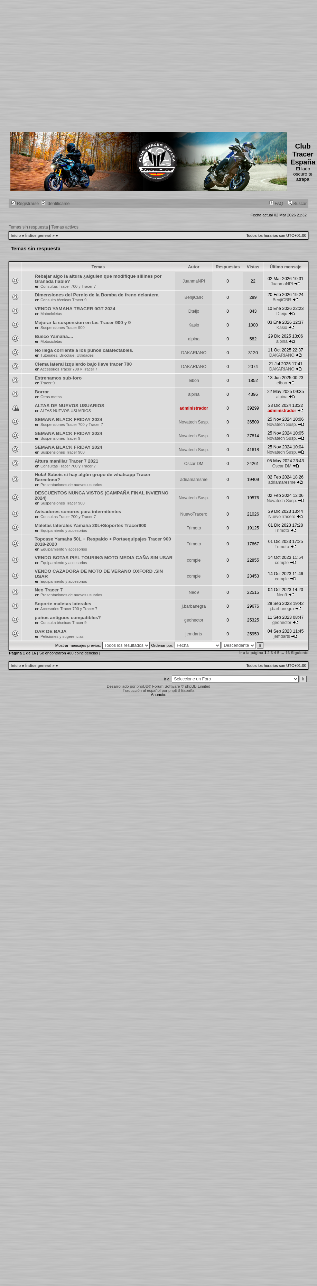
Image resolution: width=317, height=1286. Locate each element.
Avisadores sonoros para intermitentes (78, 511)
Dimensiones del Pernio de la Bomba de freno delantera (96, 294)
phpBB (142, 686)
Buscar (297, 203)
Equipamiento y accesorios (63, 530)
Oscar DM (194, 463)
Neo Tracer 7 (49, 589)
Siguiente (299, 653)
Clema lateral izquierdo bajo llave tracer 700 (83, 364)
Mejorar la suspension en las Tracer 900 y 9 (83, 322)
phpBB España (181, 690)
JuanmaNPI (194, 281)
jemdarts (194, 634)
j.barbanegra (194, 606)
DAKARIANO (193, 352)
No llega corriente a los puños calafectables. (84, 350)
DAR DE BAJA (50, 631)
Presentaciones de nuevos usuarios (71, 485)
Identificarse (55, 203)
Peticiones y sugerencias (62, 636)
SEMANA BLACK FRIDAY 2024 (68, 419)
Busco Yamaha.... (54, 336)
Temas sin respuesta (28, 227)
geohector (193, 620)
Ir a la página (251, 653)
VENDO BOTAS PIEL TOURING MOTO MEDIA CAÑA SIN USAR (104, 557)
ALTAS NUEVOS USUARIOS (65, 411)
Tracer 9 (47, 383)
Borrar (42, 391)
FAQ (276, 203)
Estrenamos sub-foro (58, 378)
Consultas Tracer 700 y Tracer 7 (68, 286)
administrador (193, 408)
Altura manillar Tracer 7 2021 (66, 461)
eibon (193, 380)
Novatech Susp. (194, 422)
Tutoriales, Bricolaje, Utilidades (67, 355)
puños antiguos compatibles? (68, 617)
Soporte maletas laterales (63, 603)
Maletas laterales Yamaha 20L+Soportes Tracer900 (90, 525)
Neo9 (194, 592)
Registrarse (25, 203)
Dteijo (193, 311)
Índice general (38, 235)
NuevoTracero (193, 514)
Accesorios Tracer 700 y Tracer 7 (68, 369)
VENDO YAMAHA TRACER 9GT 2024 (75, 308)
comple (194, 560)
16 (288, 653)
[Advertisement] (65, 65)
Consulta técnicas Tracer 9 (63, 300)
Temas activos (65, 227)
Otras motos (51, 397)
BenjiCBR (194, 297)
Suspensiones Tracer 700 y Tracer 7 (71, 424)
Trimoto (194, 528)
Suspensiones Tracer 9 (60, 438)
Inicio (16, 235)
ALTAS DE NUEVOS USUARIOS (69, 405)
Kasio (193, 325)
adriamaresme (193, 479)
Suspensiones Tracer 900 (62, 327)
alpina (193, 339)
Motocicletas (51, 314)
